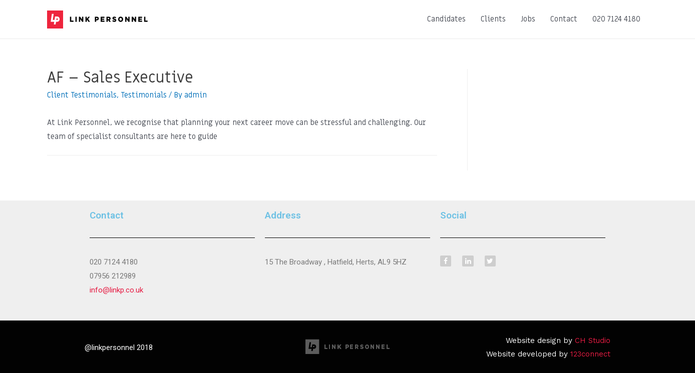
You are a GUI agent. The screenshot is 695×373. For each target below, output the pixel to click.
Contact (563, 19)
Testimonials (144, 95)
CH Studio (592, 340)
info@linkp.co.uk (116, 290)
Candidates (446, 19)
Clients (493, 19)
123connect (590, 354)
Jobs (528, 19)
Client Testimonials (82, 95)
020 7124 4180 (616, 19)
